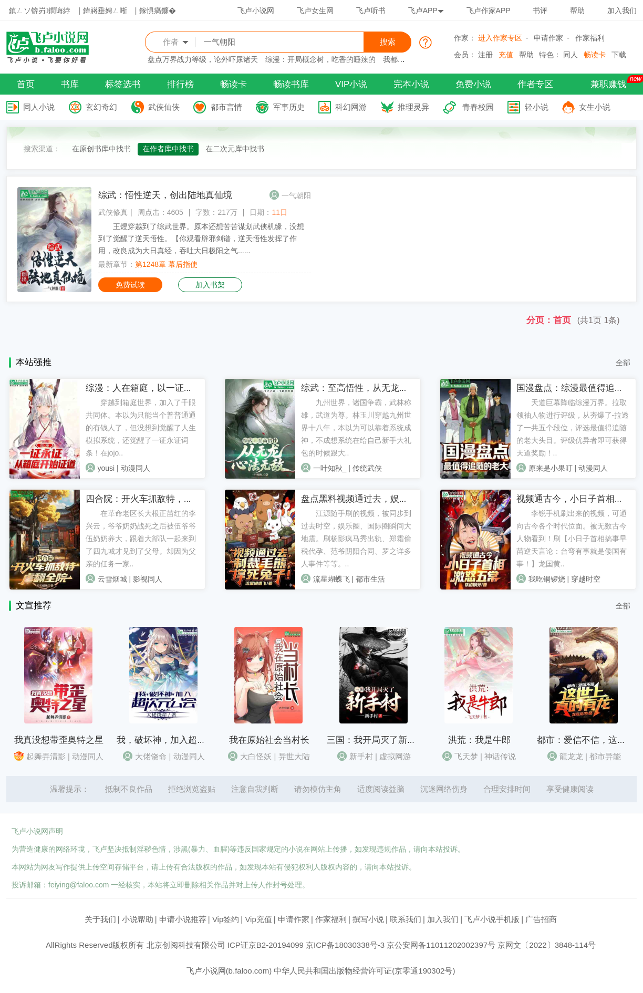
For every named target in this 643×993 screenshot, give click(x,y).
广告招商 (541, 919)
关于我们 (100, 919)
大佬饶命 (151, 756)
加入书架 (210, 285)
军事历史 (289, 106)
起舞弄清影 (46, 756)
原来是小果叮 (550, 468)
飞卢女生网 (315, 10)
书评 (540, 10)
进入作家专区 (500, 38)
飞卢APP (426, 10)
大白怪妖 (256, 756)
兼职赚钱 (608, 84)
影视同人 (147, 579)
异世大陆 (294, 756)
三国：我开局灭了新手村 (376, 740)
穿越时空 (585, 579)
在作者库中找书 (168, 148)
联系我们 (405, 919)
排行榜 (180, 84)
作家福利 (590, 38)
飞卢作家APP (488, 10)
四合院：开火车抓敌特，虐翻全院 (153, 499)
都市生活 (370, 579)
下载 (618, 54)
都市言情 (226, 106)
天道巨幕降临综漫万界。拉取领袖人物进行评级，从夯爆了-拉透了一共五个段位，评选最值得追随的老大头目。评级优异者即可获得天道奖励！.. (572, 427)
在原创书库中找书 (101, 148)
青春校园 (478, 106)
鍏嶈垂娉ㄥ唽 (105, 10)
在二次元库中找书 (234, 148)
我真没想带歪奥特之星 (58, 740)
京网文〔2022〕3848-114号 (546, 944)
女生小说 (594, 106)
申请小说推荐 (182, 919)
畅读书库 (291, 84)
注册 (485, 54)
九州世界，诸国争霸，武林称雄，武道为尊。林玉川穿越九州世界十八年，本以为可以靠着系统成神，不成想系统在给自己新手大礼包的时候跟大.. (356, 427)
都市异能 (605, 756)
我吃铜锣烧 (546, 579)
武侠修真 (113, 212)
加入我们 (622, 10)
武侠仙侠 (164, 106)
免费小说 (473, 84)
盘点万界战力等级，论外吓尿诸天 (203, 59)
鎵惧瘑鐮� (157, 10)
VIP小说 (351, 84)
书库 (70, 84)
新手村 (361, 756)
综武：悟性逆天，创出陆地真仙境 (165, 195)
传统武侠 (367, 468)
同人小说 (39, 106)
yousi (106, 468)
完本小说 (411, 84)
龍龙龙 (571, 756)
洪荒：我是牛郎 (479, 740)
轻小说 (536, 106)
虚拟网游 (395, 756)
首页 (26, 84)
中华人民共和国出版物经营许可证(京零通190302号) (364, 970)
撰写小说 (368, 919)
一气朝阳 (296, 195)
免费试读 (130, 285)
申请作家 (548, 38)
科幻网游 (351, 106)
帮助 (577, 10)
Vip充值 (258, 919)
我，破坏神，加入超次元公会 (175, 740)
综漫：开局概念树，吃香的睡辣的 (320, 59)
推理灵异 (413, 106)
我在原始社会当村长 (269, 740)
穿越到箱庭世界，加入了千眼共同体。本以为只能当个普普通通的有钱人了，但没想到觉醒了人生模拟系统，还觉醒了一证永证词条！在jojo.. (141, 427)
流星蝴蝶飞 (331, 579)
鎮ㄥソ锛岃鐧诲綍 (39, 10)
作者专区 (535, 84)
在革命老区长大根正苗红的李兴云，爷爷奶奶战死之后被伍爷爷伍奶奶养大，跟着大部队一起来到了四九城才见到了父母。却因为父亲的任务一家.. (141, 538)
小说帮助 (137, 919)
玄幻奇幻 (101, 106)
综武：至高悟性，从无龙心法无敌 (368, 388)
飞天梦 (466, 756)
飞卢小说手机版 (492, 919)
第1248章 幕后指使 (166, 264)
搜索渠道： (42, 148)
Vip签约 (225, 919)
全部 (623, 362)
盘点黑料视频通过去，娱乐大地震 (368, 499)
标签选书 (123, 84)
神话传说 (500, 756)
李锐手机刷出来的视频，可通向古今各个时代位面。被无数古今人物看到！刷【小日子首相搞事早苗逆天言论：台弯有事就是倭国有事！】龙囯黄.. (571, 538)
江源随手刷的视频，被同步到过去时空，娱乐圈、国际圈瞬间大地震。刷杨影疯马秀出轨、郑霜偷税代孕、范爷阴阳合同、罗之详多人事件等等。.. (356, 538)
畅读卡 (595, 54)
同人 (570, 54)
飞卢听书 (371, 10)
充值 (506, 54)
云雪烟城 (112, 579)
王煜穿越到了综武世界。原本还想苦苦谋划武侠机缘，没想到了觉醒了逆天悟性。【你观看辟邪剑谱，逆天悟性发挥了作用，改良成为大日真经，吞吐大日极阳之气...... (201, 238)
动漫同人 (135, 468)
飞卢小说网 (255, 10)
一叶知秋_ (330, 468)
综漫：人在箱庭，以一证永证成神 (153, 388)
